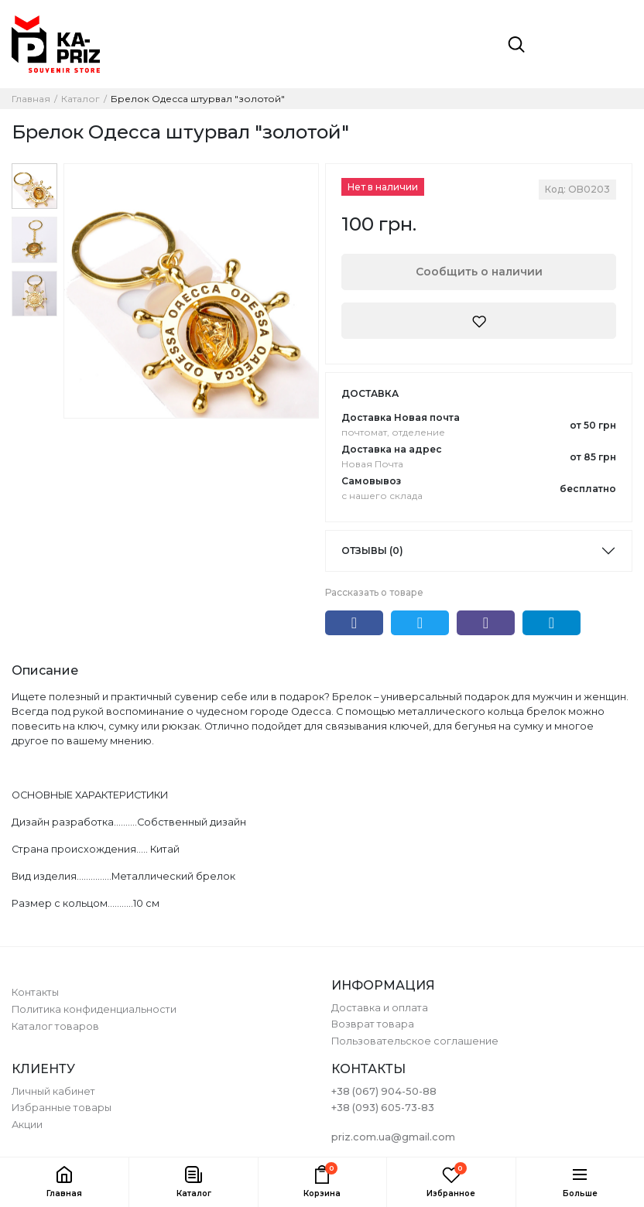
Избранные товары (61, 1107)
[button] (192, 1182)
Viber (486, 622)
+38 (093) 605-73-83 (382, 1107)
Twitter (420, 622)
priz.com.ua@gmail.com (393, 1137)
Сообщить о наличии (479, 272)
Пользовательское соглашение (414, 1041)
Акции (27, 1124)
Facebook (354, 622)
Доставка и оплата (379, 1008)
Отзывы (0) (372, 550)
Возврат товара (372, 1024)
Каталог (80, 99)
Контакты (35, 992)
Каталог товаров (55, 1026)
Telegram (551, 622)
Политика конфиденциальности (94, 1009)
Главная (31, 99)
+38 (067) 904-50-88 (384, 1091)
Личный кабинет (53, 1091)
